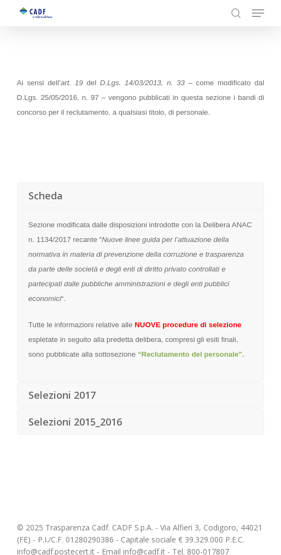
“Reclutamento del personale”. (191, 354)
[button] (258, 13)
